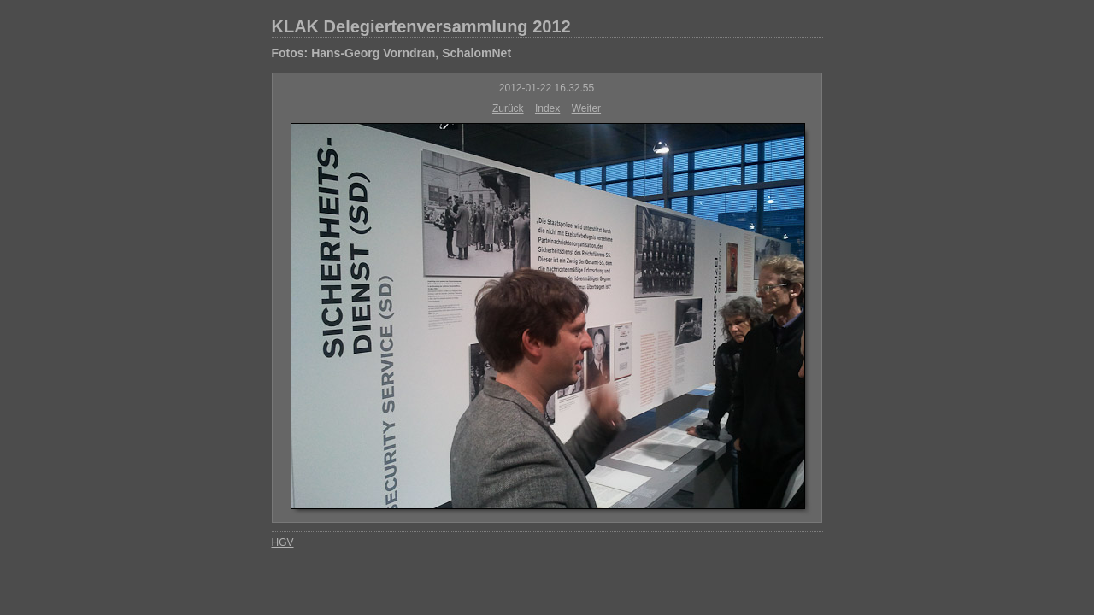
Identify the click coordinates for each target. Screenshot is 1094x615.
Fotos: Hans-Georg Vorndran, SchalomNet (392, 53)
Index (547, 108)
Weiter (586, 108)
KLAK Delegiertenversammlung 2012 (421, 26)
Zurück (508, 108)
